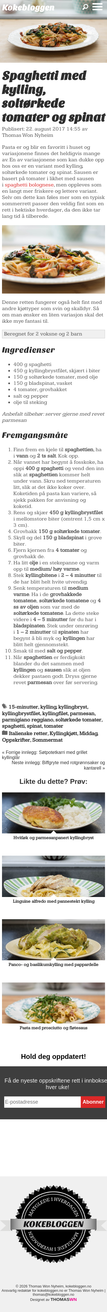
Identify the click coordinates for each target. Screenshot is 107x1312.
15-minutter (23, 707)
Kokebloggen (28, 7)
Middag (88, 733)
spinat (34, 726)
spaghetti (13, 726)
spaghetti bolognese (29, 185)
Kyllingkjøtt (63, 733)
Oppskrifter (16, 740)
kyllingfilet (55, 713)
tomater (53, 726)
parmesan (82, 713)
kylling (48, 707)
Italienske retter (28, 733)
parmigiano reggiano (27, 720)
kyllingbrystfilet (21, 713)
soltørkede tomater (78, 720)
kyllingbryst (72, 707)
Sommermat (47, 740)
